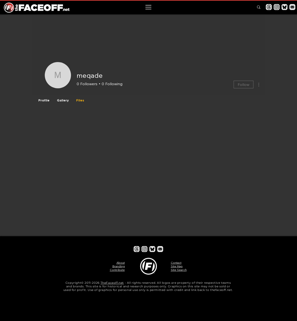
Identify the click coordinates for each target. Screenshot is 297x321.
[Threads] (269, 7)
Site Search (179, 270)
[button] (148, 7)
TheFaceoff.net (112, 282)
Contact (176, 262)
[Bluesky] (284, 7)
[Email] (292, 7)
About (120, 262)
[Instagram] (277, 7)
